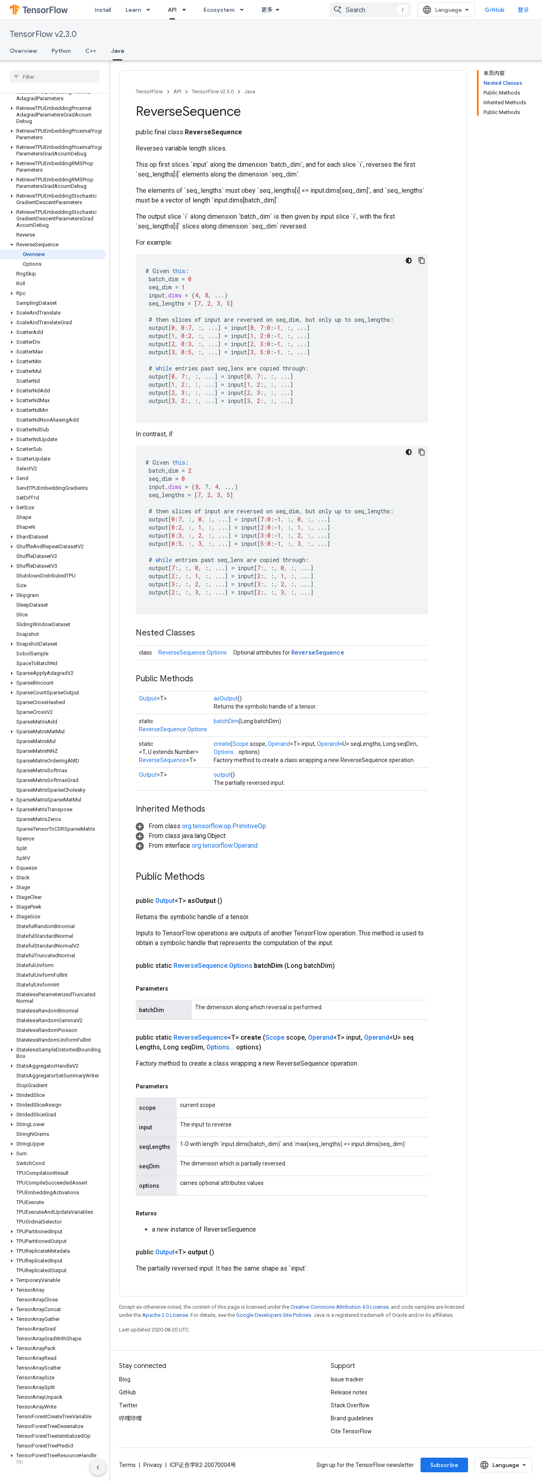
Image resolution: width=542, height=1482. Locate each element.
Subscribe (444, 1465)
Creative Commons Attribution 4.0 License (339, 1307)
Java (249, 91)
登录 (523, 9)
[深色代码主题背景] (408, 260)
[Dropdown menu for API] (186, 9)
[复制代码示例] (421, 260)
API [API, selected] (172, 9)
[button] (53, 95)
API (177, 91)
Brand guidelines (352, 1418)
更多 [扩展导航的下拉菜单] (267, 9)
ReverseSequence (317, 652)
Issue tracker (347, 1379)
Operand (279, 744)
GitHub (495, 9)
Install (103, 9)
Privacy (152, 1465)
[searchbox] (55, 76)
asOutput (226, 698)
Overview (23, 50)
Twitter (128, 1405)
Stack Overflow (350, 1405)
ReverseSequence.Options (192, 652)
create (222, 744)
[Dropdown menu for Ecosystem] (244, 9)
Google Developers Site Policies (273, 1315)
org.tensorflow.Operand (225, 845)
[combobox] (370, 9)
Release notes (349, 1392)
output (222, 774)
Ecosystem (219, 9)
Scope (240, 744)
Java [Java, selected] (117, 50)
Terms (127, 1465)
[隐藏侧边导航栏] (98, 1467)
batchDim (226, 721)
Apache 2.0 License (165, 1315)
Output (148, 698)
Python (61, 50)
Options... (225, 752)
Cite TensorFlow (351, 1431)
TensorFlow (149, 91)
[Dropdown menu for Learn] (150, 9)
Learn (133, 9)
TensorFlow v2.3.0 (43, 34)
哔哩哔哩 (130, 1418)
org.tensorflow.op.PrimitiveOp (224, 826)
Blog (124, 1379)
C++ (90, 50)
